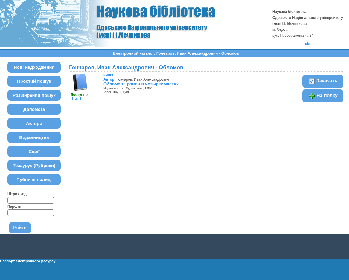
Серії (34, 151)
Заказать (323, 81)
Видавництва (34, 137)
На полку (323, 96)
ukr (308, 44)
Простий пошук (34, 81)
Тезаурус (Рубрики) (34, 165)
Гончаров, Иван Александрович (143, 79)
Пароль (14, 206)
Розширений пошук (34, 95)
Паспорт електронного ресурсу (27, 261)
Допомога (34, 109)
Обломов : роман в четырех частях (141, 84)
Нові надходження (34, 67)
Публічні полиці (34, 179)
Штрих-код (17, 194)
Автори (34, 123)
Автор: (110, 77)
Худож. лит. (134, 88)
